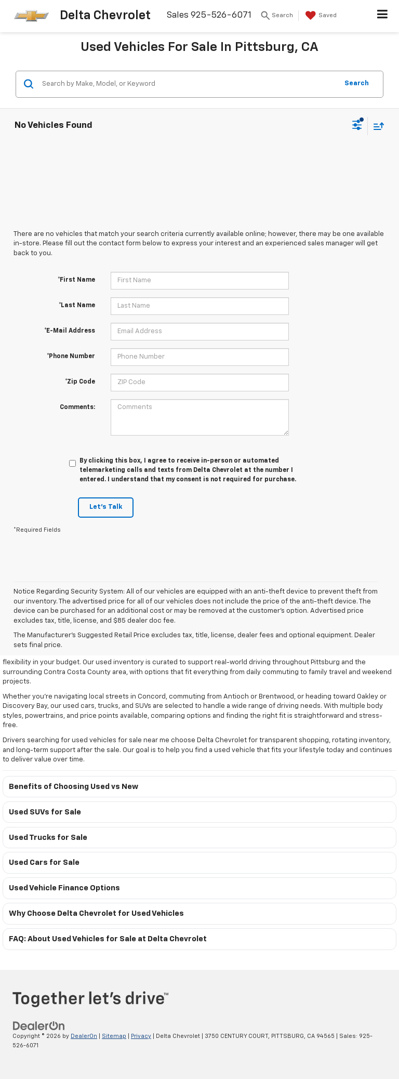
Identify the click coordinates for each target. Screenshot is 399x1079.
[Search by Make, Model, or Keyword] (188, 84)
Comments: (77, 407)
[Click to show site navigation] (382, 16)
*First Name (76, 280)
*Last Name (77, 305)
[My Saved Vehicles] (320, 15)
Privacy (141, 1036)
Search (356, 83)
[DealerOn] (38, 1025)
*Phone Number (71, 356)
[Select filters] (357, 126)
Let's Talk (105, 507)
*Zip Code (80, 382)
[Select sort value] (376, 126)
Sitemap (114, 1036)
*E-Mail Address (69, 331)
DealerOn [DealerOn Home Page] (84, 1036)
